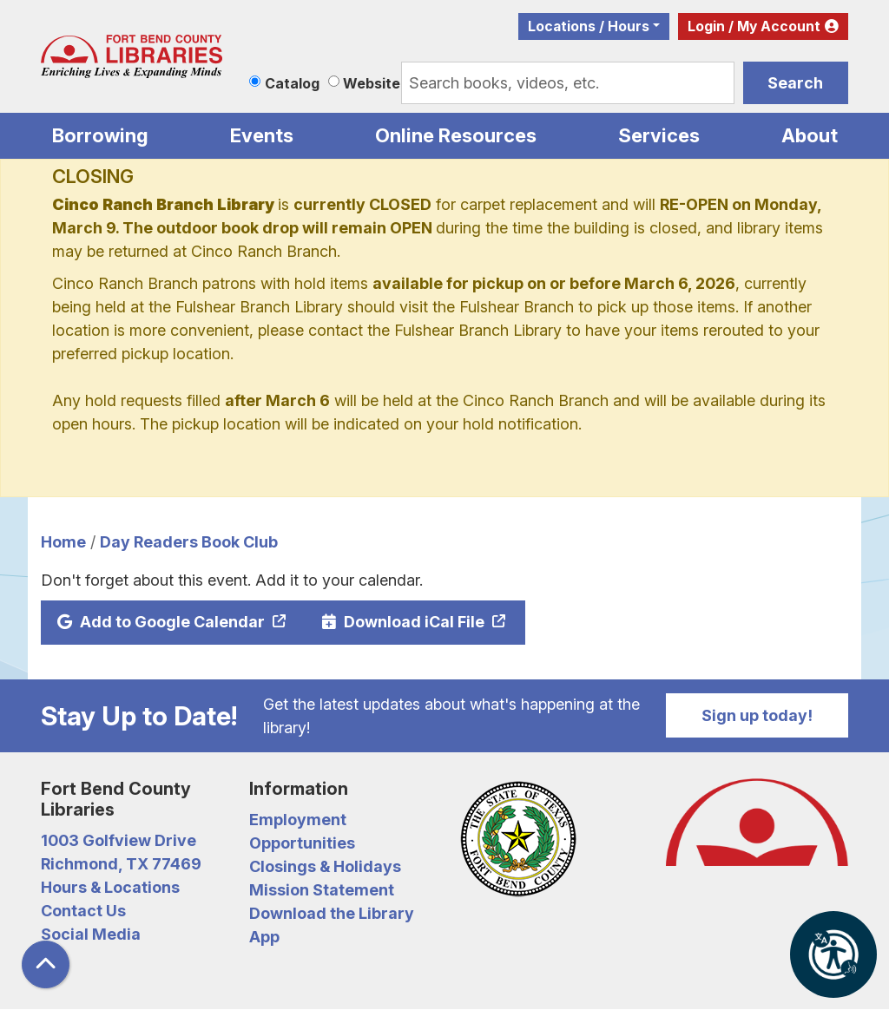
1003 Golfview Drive (118, 840)
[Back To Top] (45, 964)
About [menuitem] (809, 135)
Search (795, 83)
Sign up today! (757, 715)
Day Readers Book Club (189, 542)
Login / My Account (754, 26)
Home (63, 542)
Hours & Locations (110, 887)
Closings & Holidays (325, 866)
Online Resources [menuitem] (456, 135)
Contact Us (83, 911)
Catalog (292, 83)
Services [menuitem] (659, 135)
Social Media (91, 934)
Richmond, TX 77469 (121, 864)
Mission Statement (321, 890)
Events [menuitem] (261, 135)
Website (371, 83)
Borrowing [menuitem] (100, 135)
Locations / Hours (588, 26)
